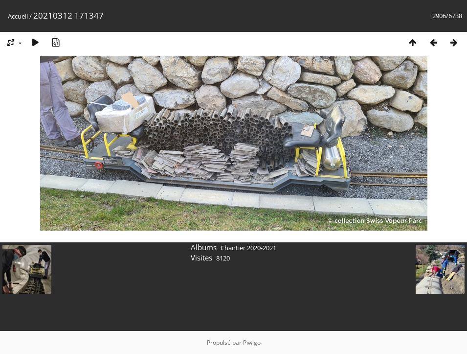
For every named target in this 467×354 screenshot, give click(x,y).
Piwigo (252, 342)
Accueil (18, 16)
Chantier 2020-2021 (248, 247)
